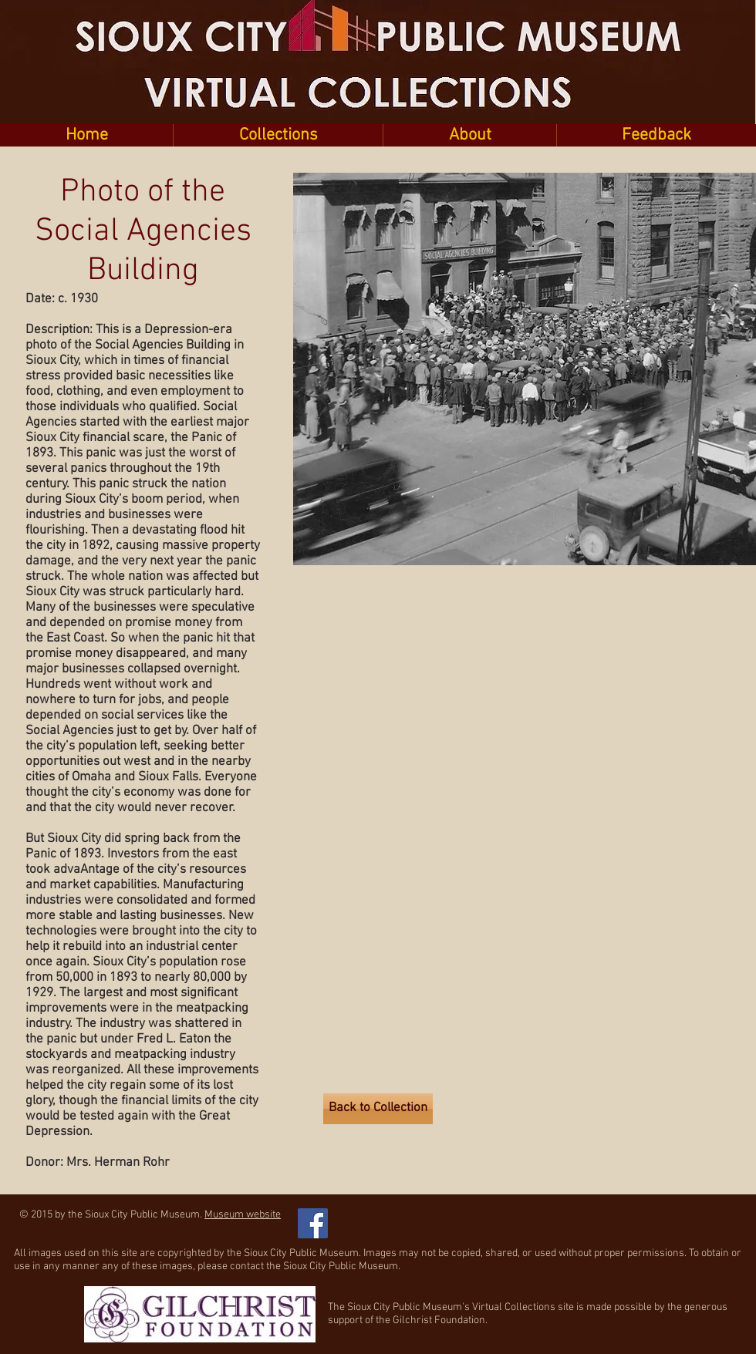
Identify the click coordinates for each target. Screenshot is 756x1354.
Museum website (242, 1214)
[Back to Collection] (378, 1108)
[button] (278, 135)
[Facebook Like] (416, 1215)
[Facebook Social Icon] (313, 1223)
